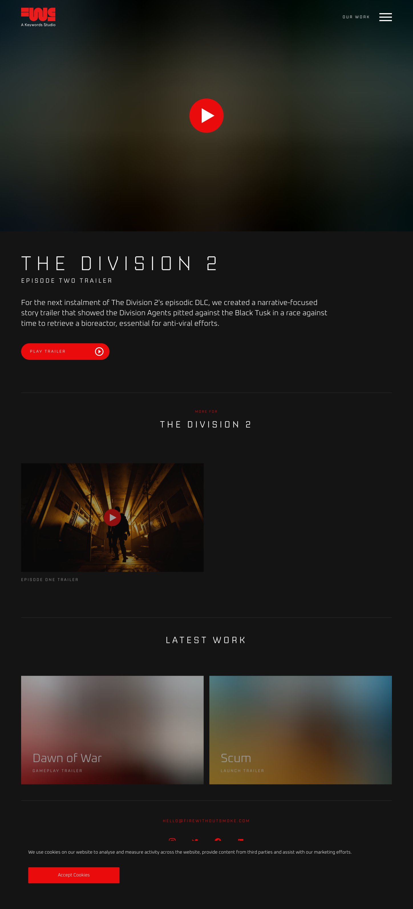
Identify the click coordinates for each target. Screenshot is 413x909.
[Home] (38, 17)
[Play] (206, 116)
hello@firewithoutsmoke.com (206, 820)
